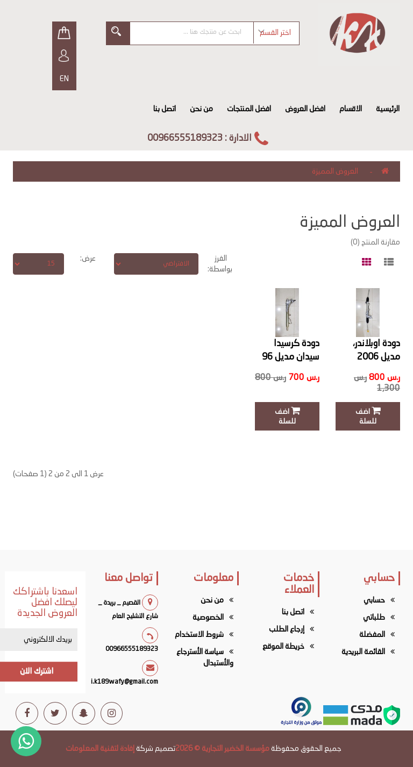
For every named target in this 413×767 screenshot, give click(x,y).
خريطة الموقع (283, 646)
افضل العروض (305, 109)
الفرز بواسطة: (223, 264)
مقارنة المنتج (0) (375, 242)
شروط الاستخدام (199, 635)
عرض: (88, 258)
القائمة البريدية (363, 652)
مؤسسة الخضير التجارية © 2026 (222, 748)
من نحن (201, 109)
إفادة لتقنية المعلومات (100, 748)
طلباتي (374, 617)
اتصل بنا (164, 109)
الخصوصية (208, 617)
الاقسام (350, 109)
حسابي (374, 600)
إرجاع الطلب (286, 629)
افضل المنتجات (249, 109)
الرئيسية (388, 109)
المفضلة (372, 635)
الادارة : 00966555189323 (199, 138)
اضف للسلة (368, 415)
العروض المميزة (335, 171)
